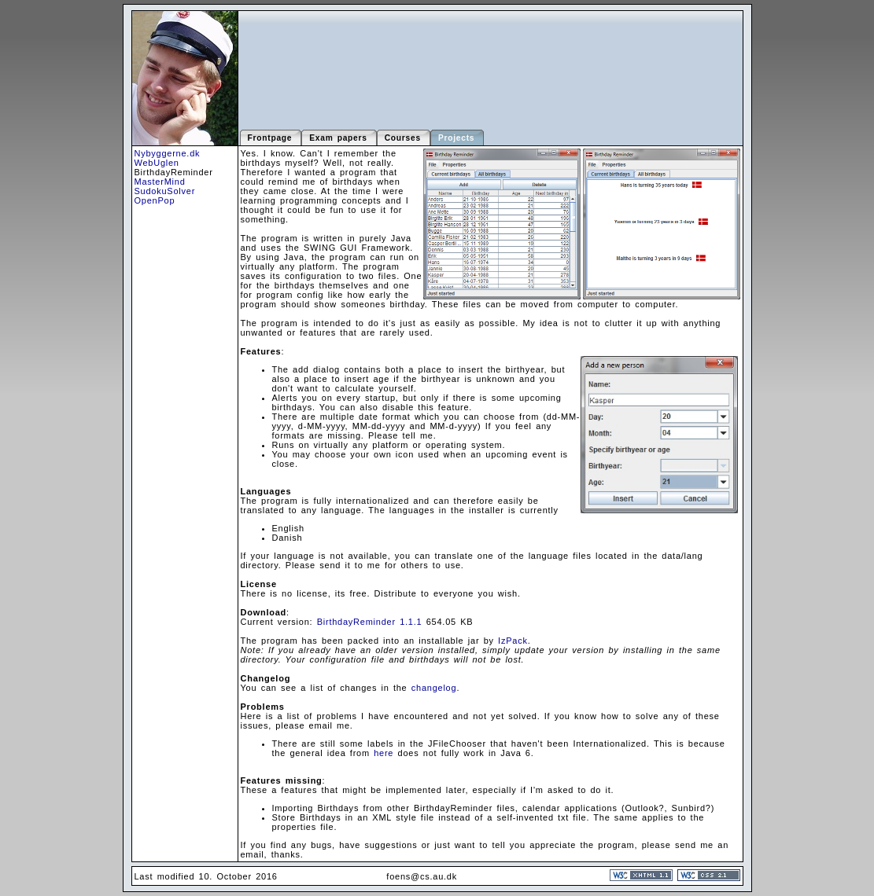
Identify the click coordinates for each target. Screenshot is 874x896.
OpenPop (155, 200)
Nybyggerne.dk (168, 153)
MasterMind (160, 181)
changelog (434, 687)
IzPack (513, 640)
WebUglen (157, 162)
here (383, 753)
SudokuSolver (165, 191)
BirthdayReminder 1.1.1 (369, 621)
